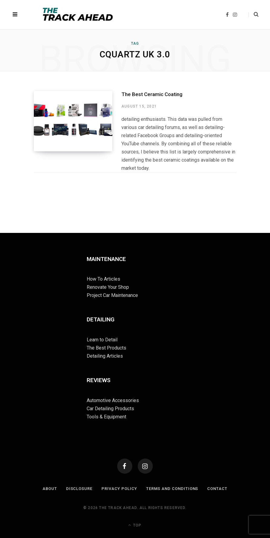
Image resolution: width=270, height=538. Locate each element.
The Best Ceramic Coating (151, 94)
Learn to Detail (102, 340)
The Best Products (106, 348)
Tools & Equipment (106, 417)
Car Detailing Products (110, 408)
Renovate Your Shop (108, 287)
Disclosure (79, 488)
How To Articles (103, 279)
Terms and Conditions (172, 488)
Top (134, 525)
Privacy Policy (119, 488)
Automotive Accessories (113, 400)
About (50, 488)
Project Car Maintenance (112, 295)
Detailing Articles (105, 356)
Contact (217, 488)
